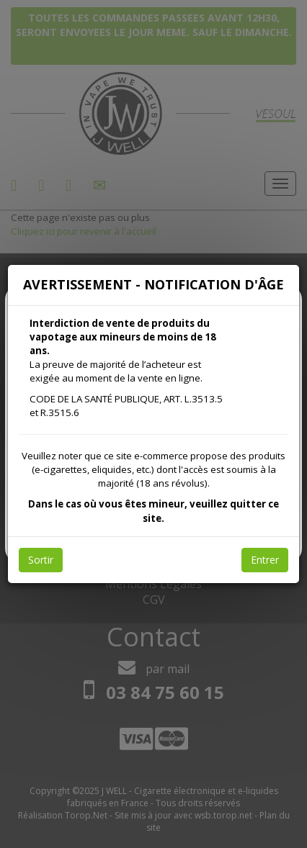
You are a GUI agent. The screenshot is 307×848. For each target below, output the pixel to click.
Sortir (40, 560)
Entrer (265, 560)
